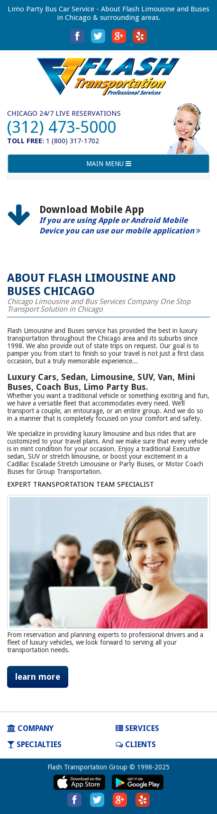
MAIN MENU (108, 165)
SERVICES (137, 728)
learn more (37, 677)
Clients (136, 744)
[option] (108, 224)
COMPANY (30, 728)
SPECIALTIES (34, 744)
